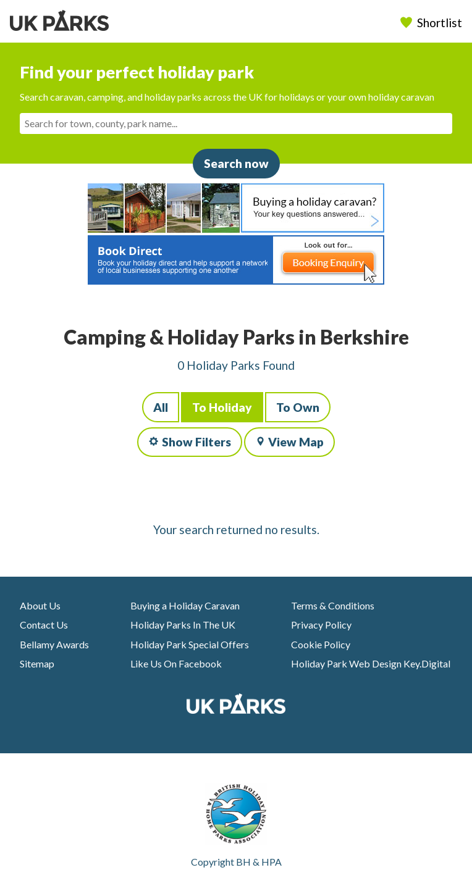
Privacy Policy (321, 624)
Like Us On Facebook (176, 663)
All (160, 407)
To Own (297, 407)
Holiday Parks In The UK (182, 624)
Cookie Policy (320, 644)
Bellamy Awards (54, 644)
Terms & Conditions (332, 605)
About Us (40, 605)
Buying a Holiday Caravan (185, 605)
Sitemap (37, 663)
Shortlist (432, 22)
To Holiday (222, 407)
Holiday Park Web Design (346, 663)
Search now (236, 163)
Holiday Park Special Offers (189, 644)
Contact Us (44, 624)
